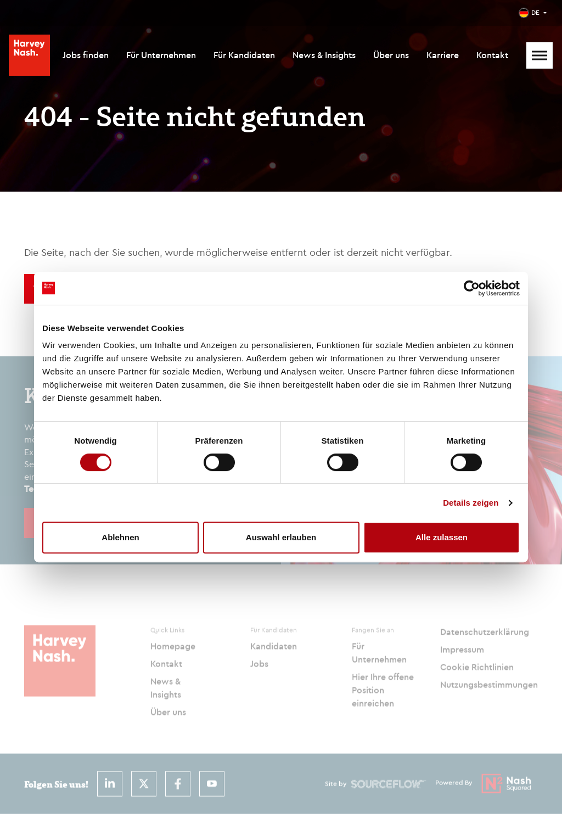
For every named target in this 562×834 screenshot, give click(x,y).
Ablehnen (120, 537)
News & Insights (324, 54)
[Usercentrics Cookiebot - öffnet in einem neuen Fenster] (472, 288)
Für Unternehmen (161, 54)
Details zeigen (470, 502)
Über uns (391, 54)
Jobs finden (86, 54)
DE (535, 12)
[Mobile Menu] (539, 55)
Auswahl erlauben (281, 537)
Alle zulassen (441, 537)
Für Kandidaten (244, 54)
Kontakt (492, 54)
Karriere (442, 54)
